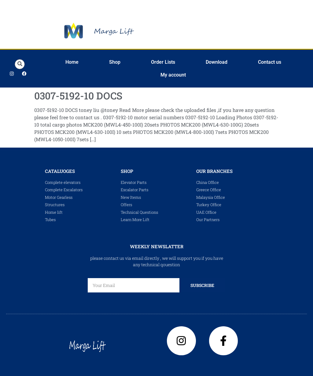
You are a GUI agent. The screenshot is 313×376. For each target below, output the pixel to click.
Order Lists (163, 62)
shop (127, 171)
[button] (20, 64)
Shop (114, 62)
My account (173, 75)
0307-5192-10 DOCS (78, 95)
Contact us (269, 62)
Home (72, 62)
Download (216, 62)
